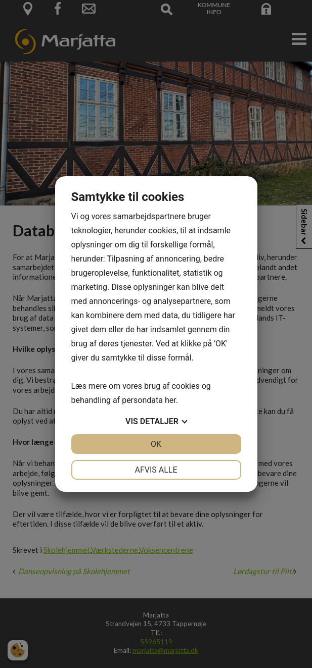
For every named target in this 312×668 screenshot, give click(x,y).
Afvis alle (156, 470)
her (170, 400)
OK (156, 444)
